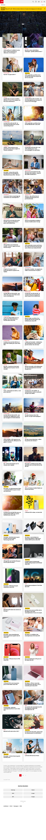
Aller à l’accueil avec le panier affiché (36, 1)
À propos (16, 806)
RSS (21, 806)
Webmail (38, 1)
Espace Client (41, 1)
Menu (44, 1)
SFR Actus (3, 4)
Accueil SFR (1, 1)
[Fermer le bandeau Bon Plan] (44, 8)
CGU (11, 806)
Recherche (33, 1)
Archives (6, 806)
